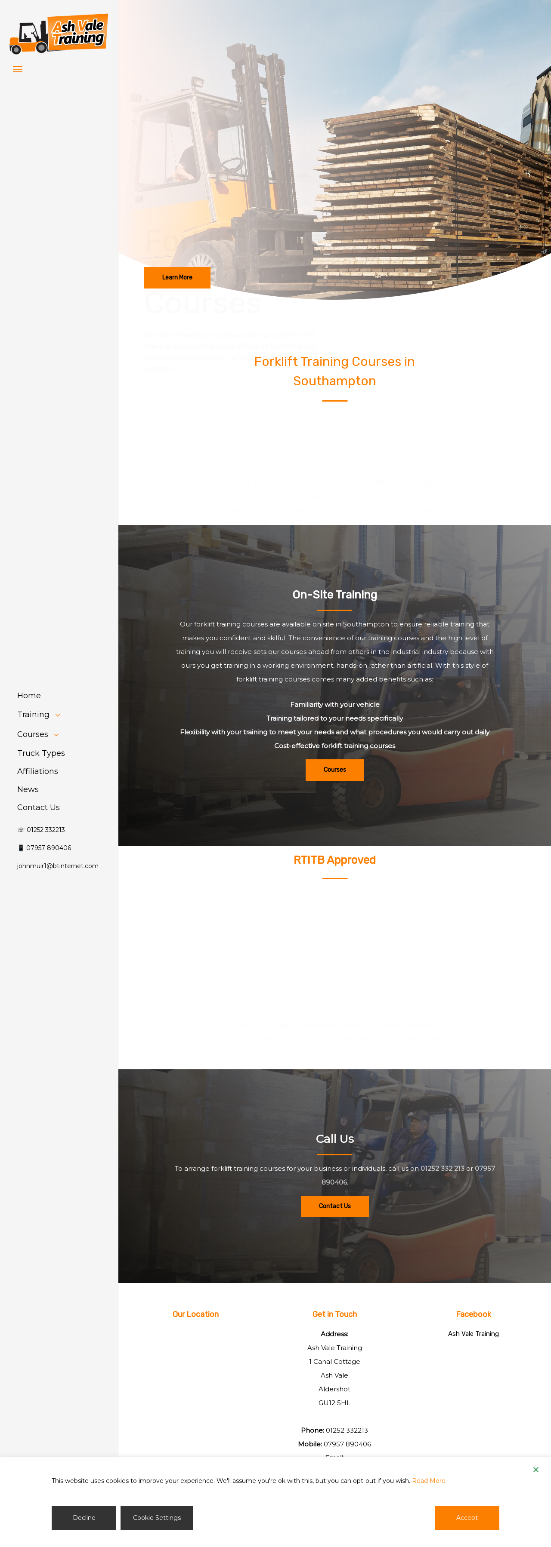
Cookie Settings (157, 1518)
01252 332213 (347, 1430)
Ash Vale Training (473, 1334)
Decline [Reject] (84, 1518)
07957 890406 (347, 1444)
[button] (17, 68)
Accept (467, 1518)
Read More (429, 1481)
